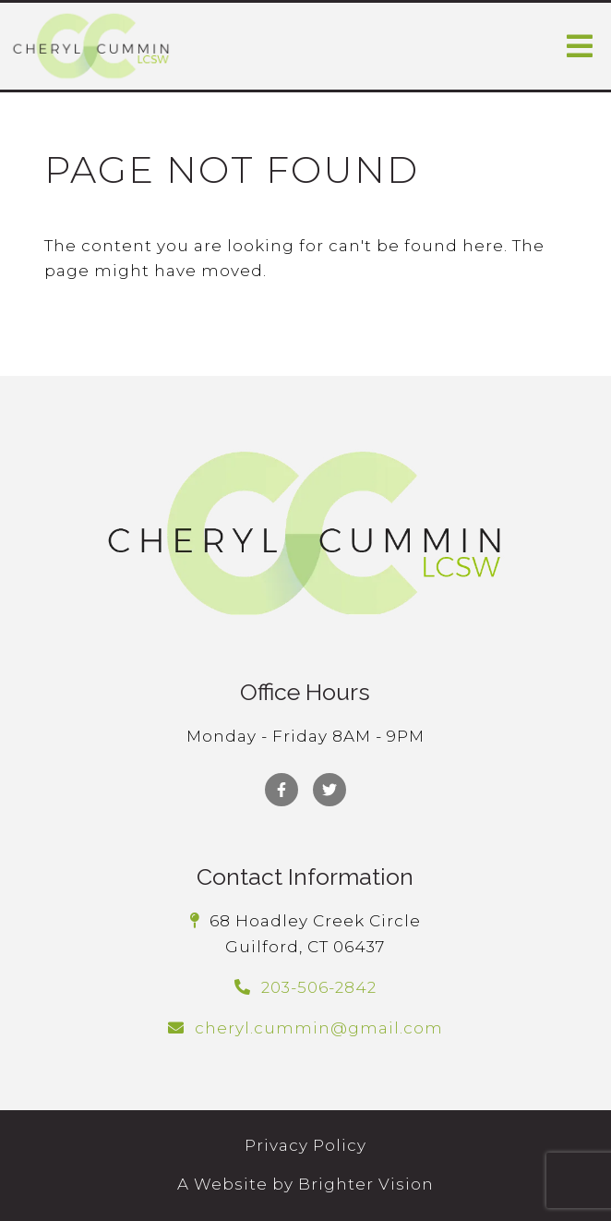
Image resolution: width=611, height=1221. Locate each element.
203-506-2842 (319, 987)
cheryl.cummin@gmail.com (319, 1028)
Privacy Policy (305, 1145)
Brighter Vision (366, 1184)
